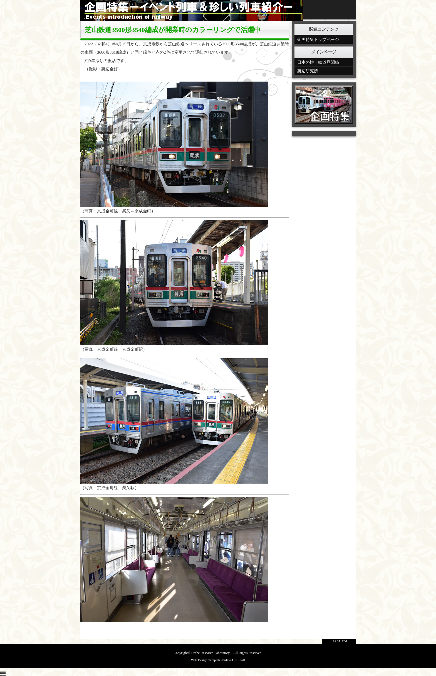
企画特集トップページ (318, 39)
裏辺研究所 (307, 71)
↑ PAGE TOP (339, 641)
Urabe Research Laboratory (210, 653)
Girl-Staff (238, 660)
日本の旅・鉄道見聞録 (318, 62)
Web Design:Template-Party (210, 660)
